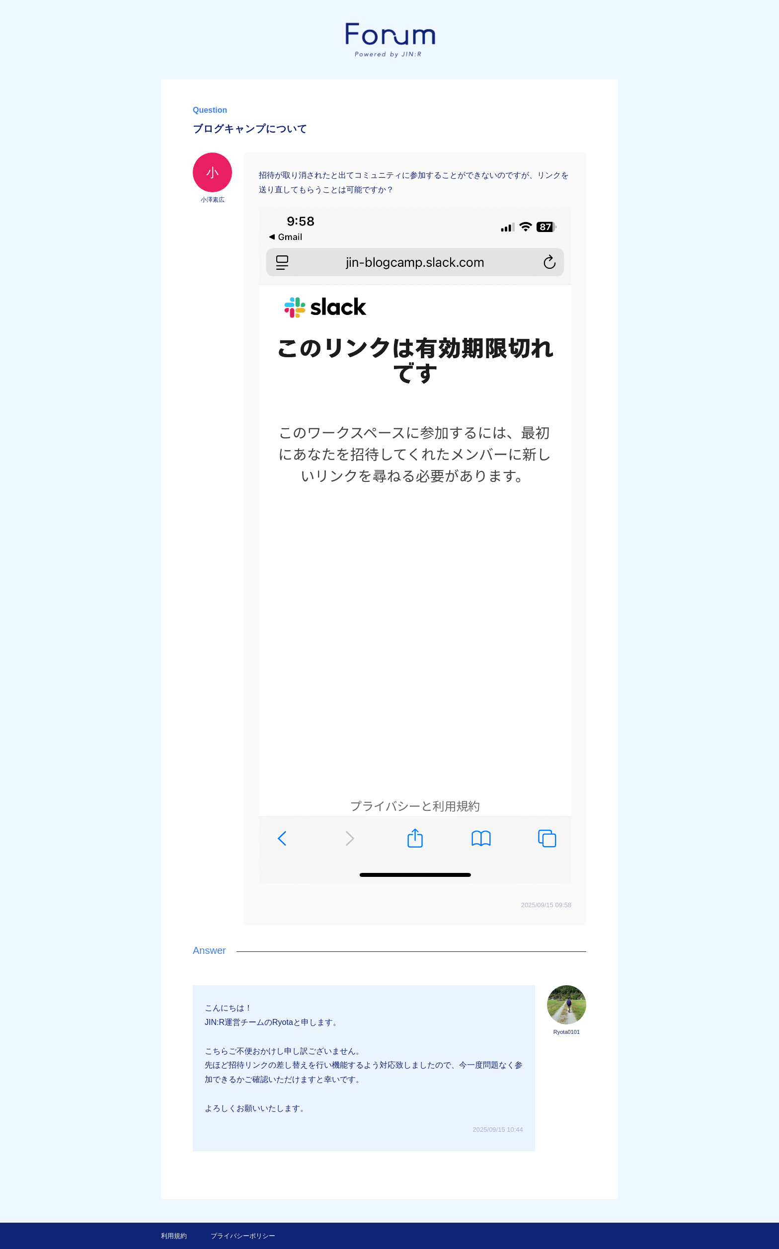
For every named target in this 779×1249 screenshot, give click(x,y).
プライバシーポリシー (243, 1236)
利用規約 (174, 1236)
